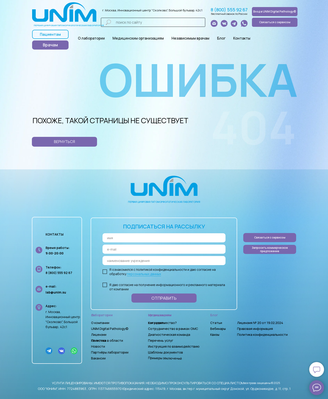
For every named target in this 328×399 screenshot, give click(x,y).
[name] (164, 237)
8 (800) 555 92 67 (229, 10)
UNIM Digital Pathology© (109, 328)
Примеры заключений (165, 358)
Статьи (216, 323)
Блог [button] (221, 38)
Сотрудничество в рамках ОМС (173, 328)
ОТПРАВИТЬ (164, 298)
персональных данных (144, 274)
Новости (98, 346)
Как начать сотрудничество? (162, 323)
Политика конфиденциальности (262, 334)
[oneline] (164, 260)
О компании (100, 323)
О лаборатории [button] (91, 38)
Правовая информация (255, 328)
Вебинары (218, 328)
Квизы (214, 334)
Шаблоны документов (166, 352)
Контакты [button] (241, 38)
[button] (269, 249)
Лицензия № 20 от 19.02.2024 (260, 323)
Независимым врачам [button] (190, 38)
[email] (164, 249)
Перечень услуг (160, 340)
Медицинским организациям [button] (138, 38)
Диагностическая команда (169, 334)
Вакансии (98, 358)
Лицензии (98, 334)
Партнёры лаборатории (109, 352)
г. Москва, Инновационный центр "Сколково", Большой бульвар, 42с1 (152, 10)
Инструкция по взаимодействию (174, 346)
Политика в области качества (107, 340)
